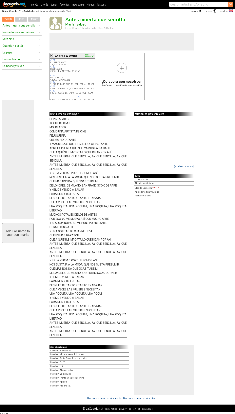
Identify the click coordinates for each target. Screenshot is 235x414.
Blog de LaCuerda (147, 188)
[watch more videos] (184, 166)
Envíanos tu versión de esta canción (122, 74)
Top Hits (8, 19)
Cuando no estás (13, 45)
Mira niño (8, 39)
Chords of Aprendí (58, 382)
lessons (101, 4)
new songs (78, 4)
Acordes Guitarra (143, 195)
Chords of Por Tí (57, 362)
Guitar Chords (9, 11)
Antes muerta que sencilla (19, 25)
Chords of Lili (56, 366)
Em (79, 97)
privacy (123, 408)
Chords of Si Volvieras (60, 350)
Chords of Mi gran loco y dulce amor (67, 354)
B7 (54, 60)
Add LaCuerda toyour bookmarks (18, 232)
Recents (34, 19)
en (134, 408)
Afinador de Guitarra (144, 183)
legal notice (111, 408)
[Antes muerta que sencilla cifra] (139, 398)
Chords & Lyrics (66, 56)
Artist (21, 19)
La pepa (7, 52)
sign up (194, 11)
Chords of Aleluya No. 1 (61, 385)
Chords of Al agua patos (61, 370)
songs (34, 4)
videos (90, 4)
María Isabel (29, 11)
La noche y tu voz (13, 66)
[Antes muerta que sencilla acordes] (105, 398)
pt (139, 408)
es (130, 408)
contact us (147, 408)
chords (44, 4)
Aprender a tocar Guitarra (147, 192)
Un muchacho (11, 59)
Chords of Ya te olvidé (60, 374)
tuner (54, 4)
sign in (209, 11)
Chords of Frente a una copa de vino (67, 378)
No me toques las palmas (18, 32)
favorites (64, 4)
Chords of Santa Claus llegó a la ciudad (68, 358)
